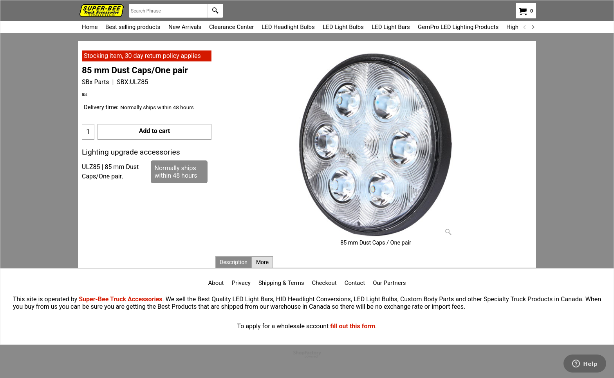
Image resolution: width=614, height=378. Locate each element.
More (262, 262)
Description (233, 262)
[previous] (524, 27)
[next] (532, 27)
